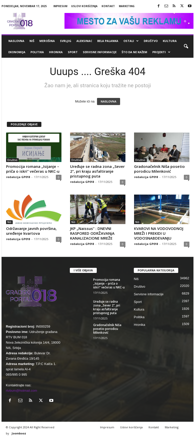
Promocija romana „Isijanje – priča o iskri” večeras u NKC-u (32, 169)
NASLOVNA (109, 101)
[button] (185, 46)
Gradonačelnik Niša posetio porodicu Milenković (159, 169)
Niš (31, 41)
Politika (37, 52)
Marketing (127, 6)
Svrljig (65, 41)
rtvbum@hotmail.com (21, 390)
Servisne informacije (100, 52)
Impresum (60, 6)
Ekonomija (16, 52)
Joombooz (19, 433)
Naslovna (16, 41)
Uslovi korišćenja (84, 6)
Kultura (170, 41)
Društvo (151, 41)
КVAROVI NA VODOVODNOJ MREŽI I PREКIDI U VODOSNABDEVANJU (158, 233)
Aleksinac (84, 41)
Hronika (56, 52)
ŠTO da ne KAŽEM (134, 52)
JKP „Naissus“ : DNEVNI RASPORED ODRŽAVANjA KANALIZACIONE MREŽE (92, 233)
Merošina (47, 41)
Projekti (161, 52)
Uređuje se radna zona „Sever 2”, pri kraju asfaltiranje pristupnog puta (97, 171)
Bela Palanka (107, 41)
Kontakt (108, 6)
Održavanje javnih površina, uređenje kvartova (31, 231)
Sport (73, 52)
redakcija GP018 (18, 177)
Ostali (131, 41)
